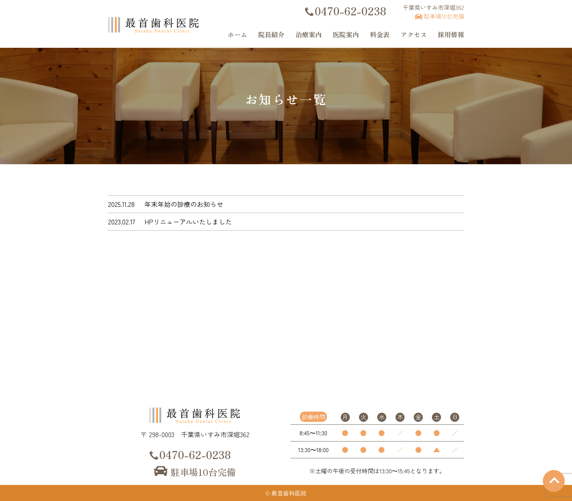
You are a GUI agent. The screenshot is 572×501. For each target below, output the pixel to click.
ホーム (237, 34)
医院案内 (346, 34)
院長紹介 (271, 34)
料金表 (380, 34)
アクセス (414, 34)
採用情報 (451, 34)
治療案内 (308, 34)
